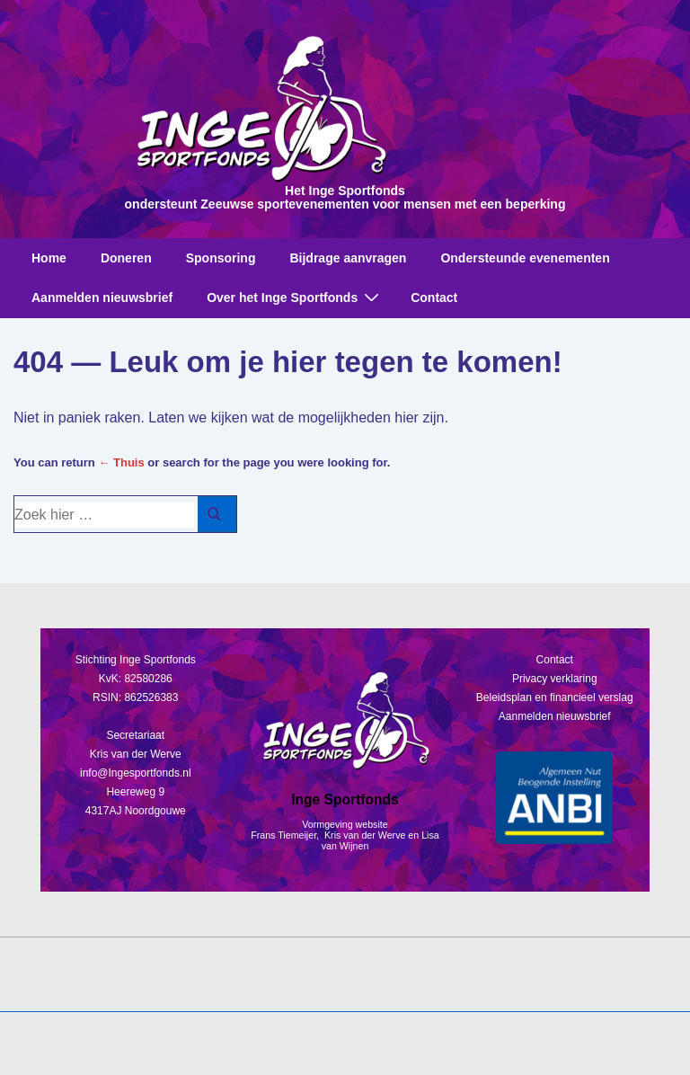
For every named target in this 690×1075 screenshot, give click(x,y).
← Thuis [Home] (121, 462)
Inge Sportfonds (345, 799)
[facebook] (287, 974)
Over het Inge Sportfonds (295, 297)
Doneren (126, 258)
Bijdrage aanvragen (347, 258)
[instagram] (381, 974)
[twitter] (334, 974)
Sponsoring (221, 258)
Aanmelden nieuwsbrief (101, 297)
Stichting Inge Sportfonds (135, 659)
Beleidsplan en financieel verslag (554, 697)
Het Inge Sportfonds (345, 190)
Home (48, 258)
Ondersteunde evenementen (524, 258)
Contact (434, 297)
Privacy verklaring (554, 678)
